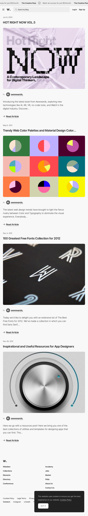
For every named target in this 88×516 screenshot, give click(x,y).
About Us (49, 483)
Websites (6, 467)
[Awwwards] (8, 10)
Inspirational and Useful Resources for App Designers (38, 346)
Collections (7, 471)
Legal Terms (21, 498)
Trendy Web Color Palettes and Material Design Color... (39, 130)
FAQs (47, 479)
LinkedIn (27, 502)
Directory (6, 479)
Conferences (8, 483)
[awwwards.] (14, 94)
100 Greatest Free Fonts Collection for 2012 (31, 238)
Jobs (47, 471)
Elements (6, 475)
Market (48, 475)
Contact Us (49, 488)
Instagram (17, 502)
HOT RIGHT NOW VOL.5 (19, 22)
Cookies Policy (8, 498)
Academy (49, 467)
